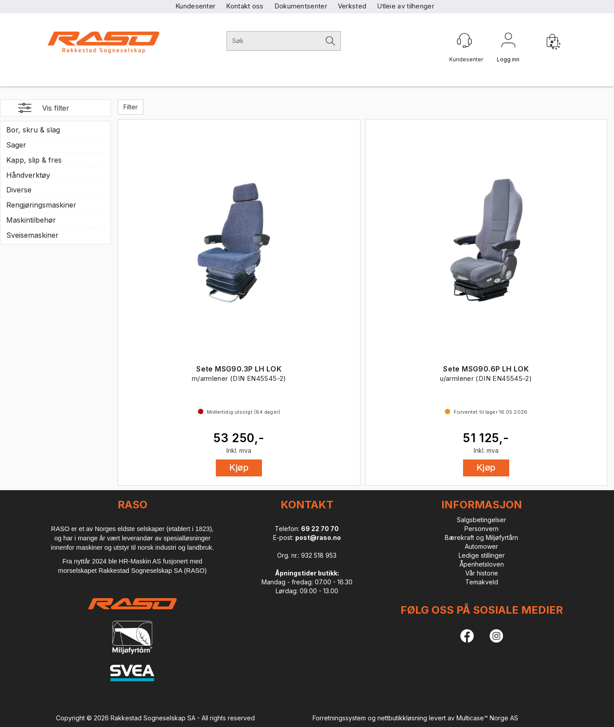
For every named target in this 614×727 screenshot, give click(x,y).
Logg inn (508, 42)
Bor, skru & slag (33, 129)
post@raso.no (318, 537)
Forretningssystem (339, 718)
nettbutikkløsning (402, 718)
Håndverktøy (28, 175)
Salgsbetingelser (481, 519)
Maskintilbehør (31, 220)
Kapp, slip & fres (34, 160)
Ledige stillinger (482, 555)
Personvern (481, 528)
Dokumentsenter (300, 6)
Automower (481, 546)
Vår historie (481, 573)
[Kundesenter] (464, 40)
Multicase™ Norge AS (487, 718)
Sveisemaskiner (32, 235)
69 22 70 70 (320, 528)
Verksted (352, 6)
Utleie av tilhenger (405, 6)
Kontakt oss (244, 6)
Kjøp (239, 467)
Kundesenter (195, 6)
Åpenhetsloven (482, 564)
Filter (130, 107)
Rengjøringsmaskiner (41, 204)
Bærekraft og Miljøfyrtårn (481, 537)
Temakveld (481, 582)
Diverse (19, 189)
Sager (16, 144)
